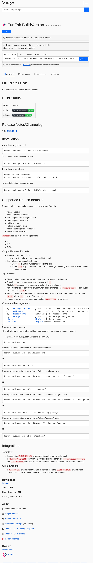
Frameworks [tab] (24, 74)
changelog (12, 131)
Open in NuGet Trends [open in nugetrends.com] (15, 534)
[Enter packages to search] (43, 10)
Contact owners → (9, 549)
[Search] (86, 10)
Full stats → (6, 483)
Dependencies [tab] (40, 74)
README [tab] (9, 74)
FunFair (11, 554)
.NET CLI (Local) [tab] (26, 55)
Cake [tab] (37, 55)
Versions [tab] (55, 74)
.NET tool (26, 65)
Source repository (13, 519)
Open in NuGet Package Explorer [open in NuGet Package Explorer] (19, 529)
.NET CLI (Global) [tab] (10, 55)
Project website (12, 514)
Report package (12, 539)
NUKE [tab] (45, 55)
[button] (83, 59)
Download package (13, 524)
